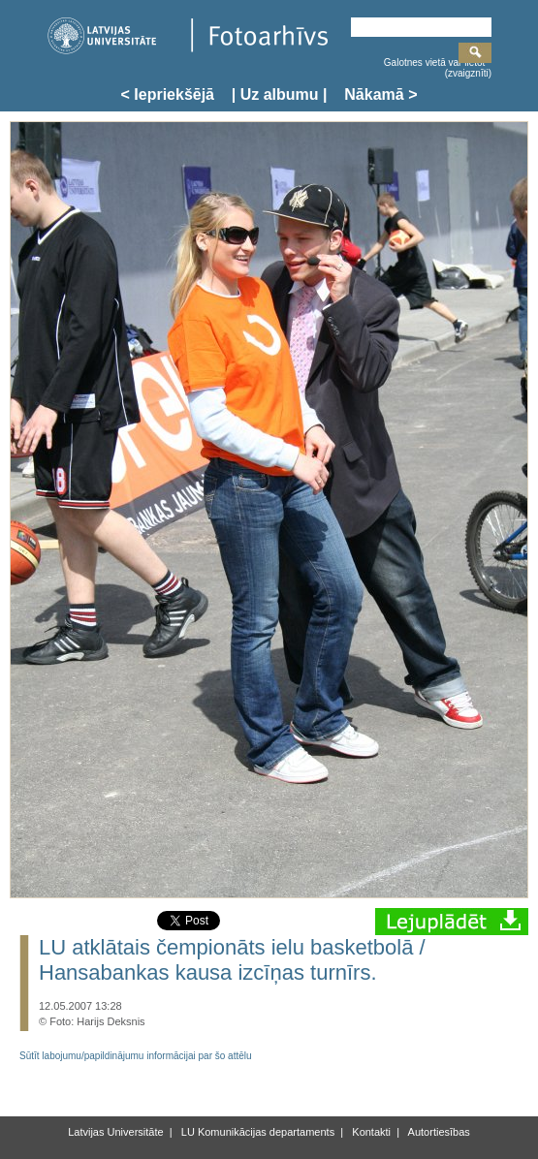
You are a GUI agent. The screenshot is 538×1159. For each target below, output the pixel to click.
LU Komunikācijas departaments (256, 1132)
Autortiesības (437, 1132)
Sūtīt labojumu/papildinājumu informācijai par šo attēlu (135, 1055)
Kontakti (370, 1132)
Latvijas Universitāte (115, 1132)
